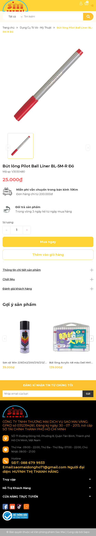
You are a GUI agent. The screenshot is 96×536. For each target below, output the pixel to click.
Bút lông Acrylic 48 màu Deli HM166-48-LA (71, 362)
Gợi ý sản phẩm (19, 304)
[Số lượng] (16, 230)
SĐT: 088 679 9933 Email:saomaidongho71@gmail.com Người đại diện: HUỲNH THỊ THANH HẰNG (43, 467)
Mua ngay (48, 242)
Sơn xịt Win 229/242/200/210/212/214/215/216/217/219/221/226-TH (25, 362)
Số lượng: (8, 222)
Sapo (86, 532)
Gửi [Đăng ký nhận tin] (88, 393)
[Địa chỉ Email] (48, 393)
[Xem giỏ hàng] (86, 3)
